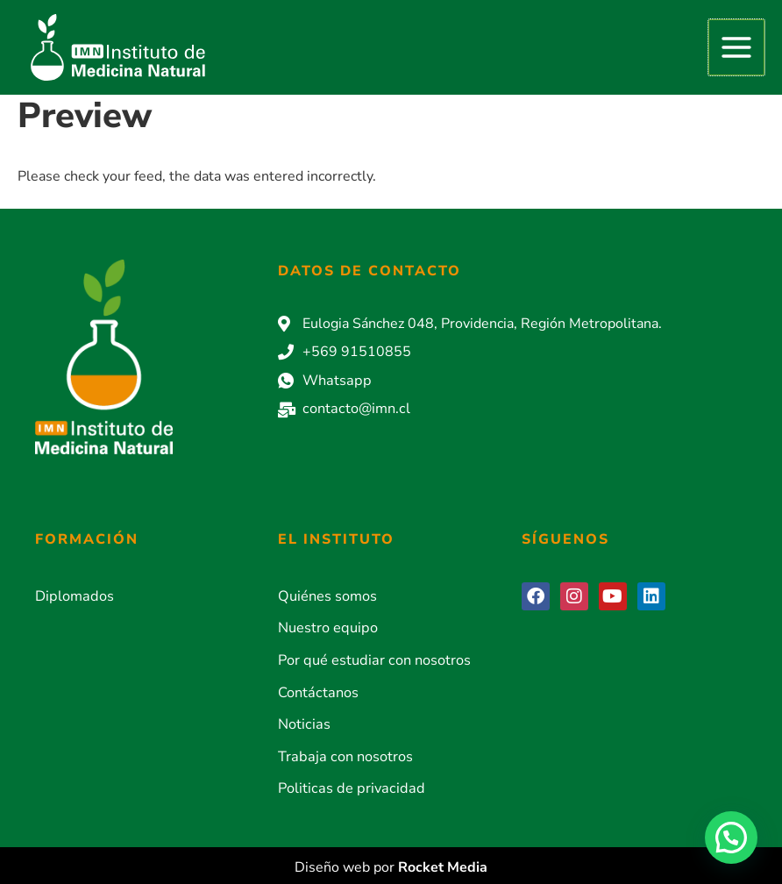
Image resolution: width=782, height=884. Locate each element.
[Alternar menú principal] (736, 47)
